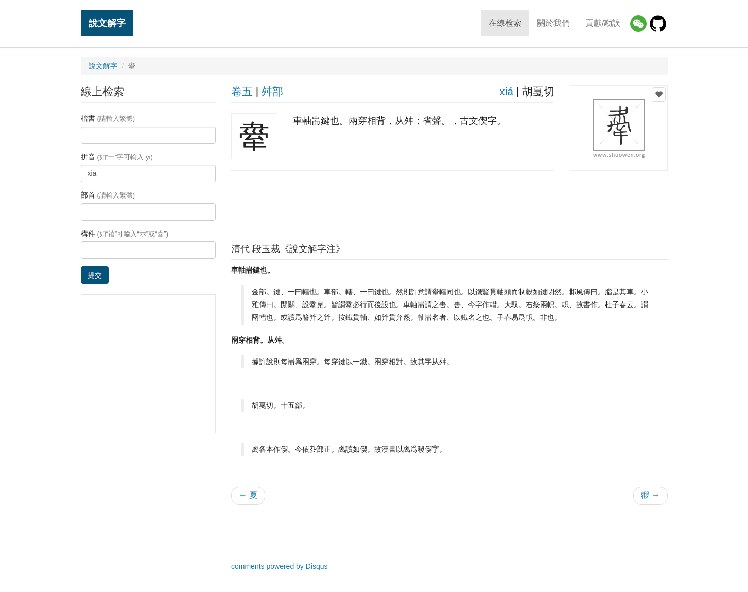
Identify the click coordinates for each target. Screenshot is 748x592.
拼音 (117, 157)
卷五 (242, 91)
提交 (95, 275)
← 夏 (248, 495)
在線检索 (505, 23)
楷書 (108, 118)
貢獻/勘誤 (602, 23)
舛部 (272, 91)
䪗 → (650, 495)
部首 (108, 195)
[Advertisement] (449, 204)
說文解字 (107, 22)
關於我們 (553, 23)
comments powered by (279, 566)
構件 (125, 233)
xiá (506, 91)
